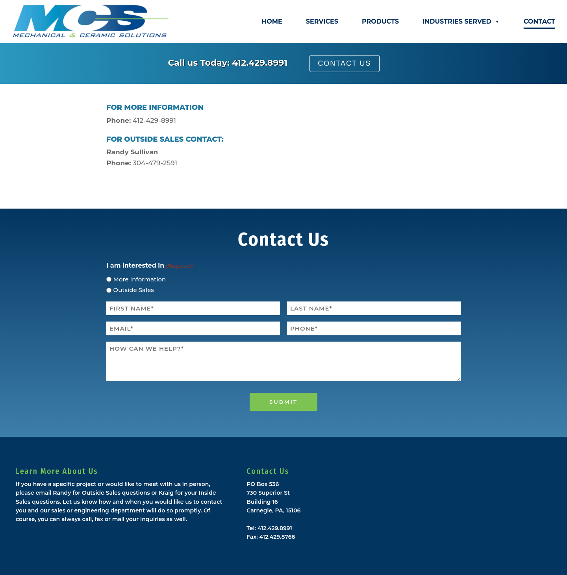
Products (380, 21)
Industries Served (461, 21)
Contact (539, 21)
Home (271, 21)
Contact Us (344, 63)
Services (322, 21)
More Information (139, 279)
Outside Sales (133, 290)
